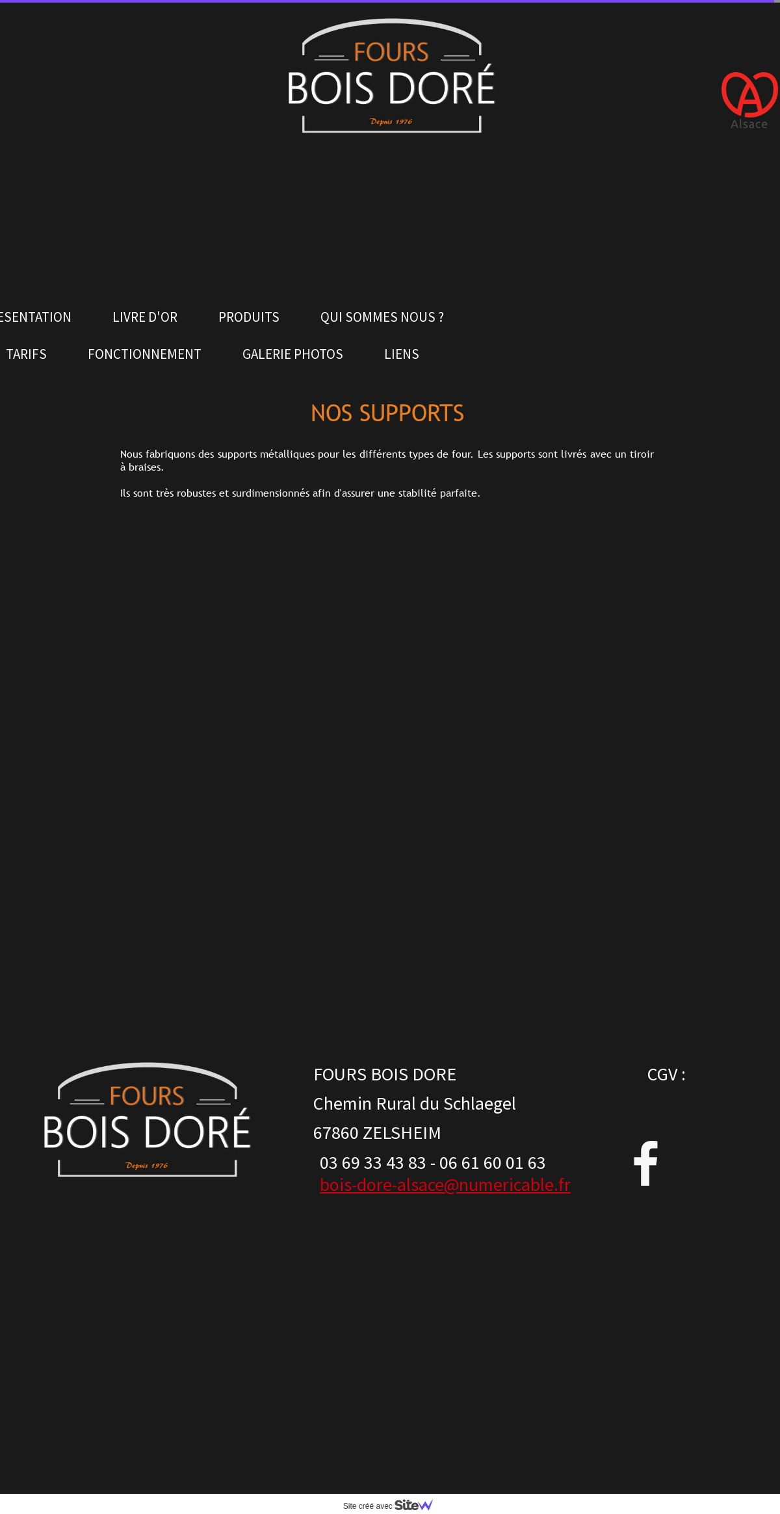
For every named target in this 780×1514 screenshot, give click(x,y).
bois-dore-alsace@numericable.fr (445, 1184)
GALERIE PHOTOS (292, 354)
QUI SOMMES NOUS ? (382, 317)
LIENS (401, 354)
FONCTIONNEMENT (145, 354)
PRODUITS (249, 317)
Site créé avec (393, 1506)
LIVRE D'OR (144, 317)
